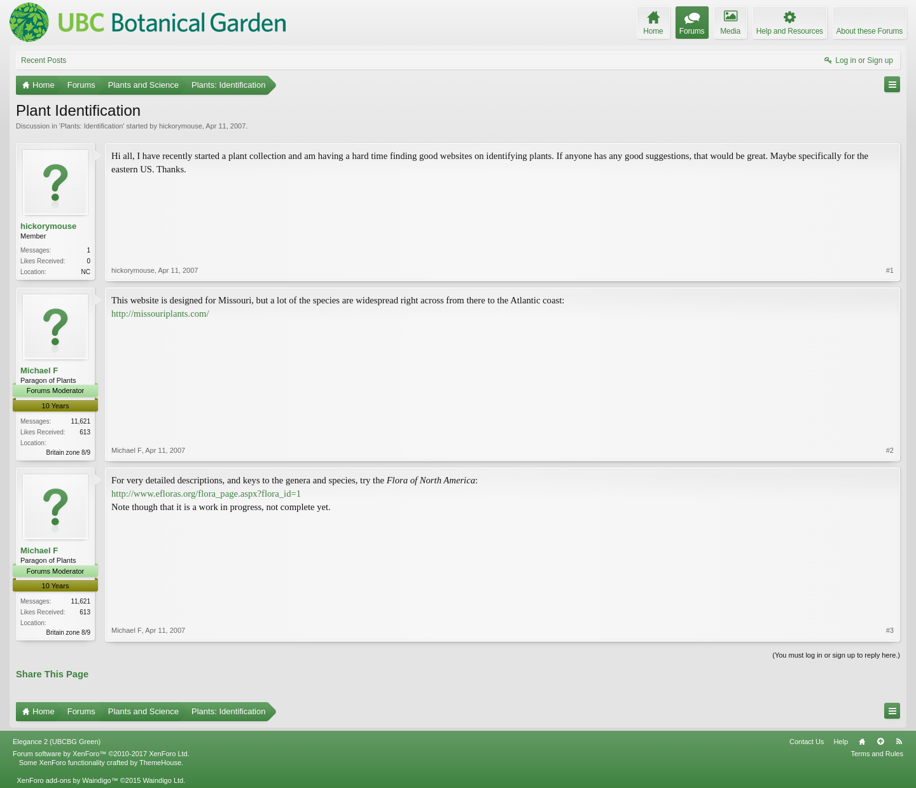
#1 (890, 270)
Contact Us (806, 741)
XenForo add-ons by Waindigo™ (67, 780)
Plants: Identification (91, 126)
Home (861, 741)
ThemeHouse (160, 762)
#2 (890, 450)
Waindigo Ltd (162, 780)
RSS (898, 741)
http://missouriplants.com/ (160, 313)
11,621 (80, 421)
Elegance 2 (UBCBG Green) (57, 741)
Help (840, 741)
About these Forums (869, 31)
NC (85, 271)
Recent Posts (43, 60)
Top (880, 741)
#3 (890, 630)
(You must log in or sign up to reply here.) (836, 655)
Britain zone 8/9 (68, 452)
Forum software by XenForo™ (101, 753)
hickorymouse (180, 126)
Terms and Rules (876, 753)
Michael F (39, 370)
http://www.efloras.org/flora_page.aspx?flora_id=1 (206, 493)
